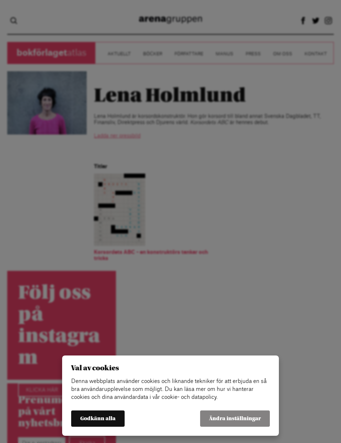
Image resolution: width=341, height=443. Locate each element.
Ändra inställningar (235, 419)
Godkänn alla (98, 419)
